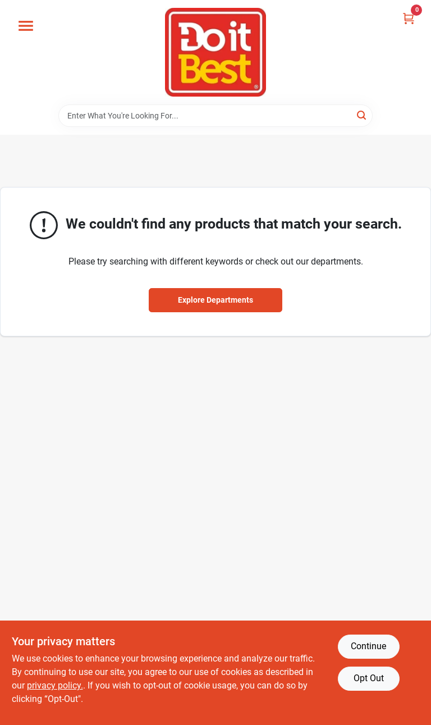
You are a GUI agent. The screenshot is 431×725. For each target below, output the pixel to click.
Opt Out (369, 678)
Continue (368, 646)
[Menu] (26, 26)
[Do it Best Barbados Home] (215, 52)
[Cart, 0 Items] (408, 18)
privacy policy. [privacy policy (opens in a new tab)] (55, 685)
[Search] (362, 115)
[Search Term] (215, 115)
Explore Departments (215, 299)
